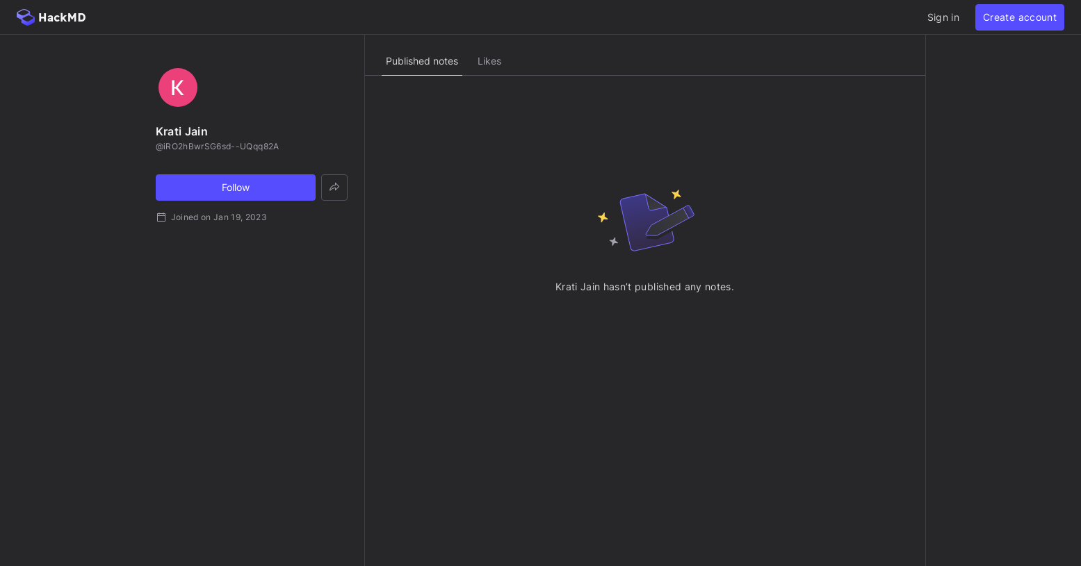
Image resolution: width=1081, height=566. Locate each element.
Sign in (943, 17)
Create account (1020, 17)
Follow (236, 187)
